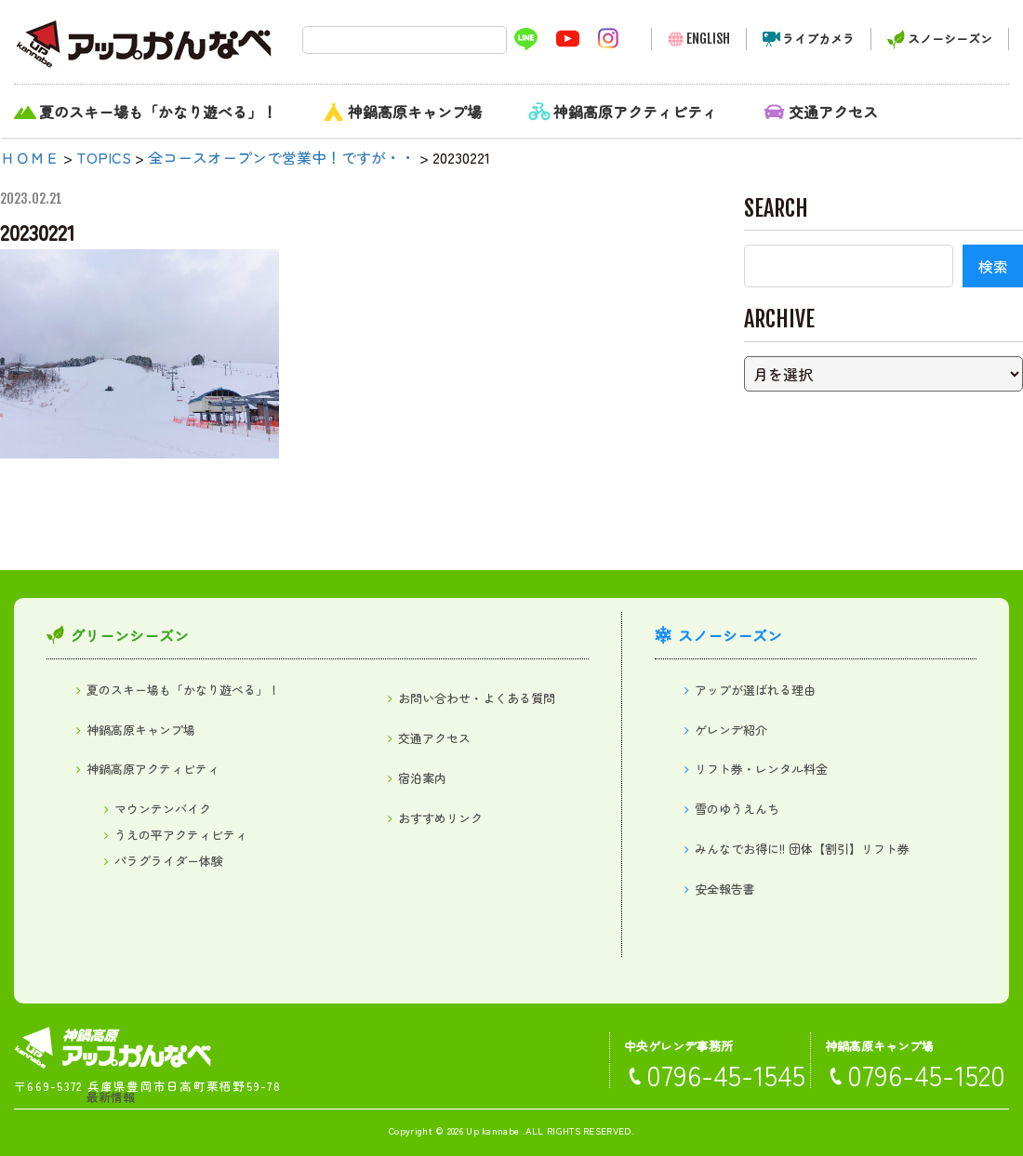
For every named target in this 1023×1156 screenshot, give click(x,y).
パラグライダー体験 (168, 861)
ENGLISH (708, 38)
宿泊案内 (422, 778)
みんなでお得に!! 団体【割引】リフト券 (802, 848)
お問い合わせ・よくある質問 (476, 698)
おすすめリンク (440, 818)
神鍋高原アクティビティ (635, 111)
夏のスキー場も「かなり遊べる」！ (158, 111)
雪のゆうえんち (737, 808)
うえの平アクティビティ (180, 835)
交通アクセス (833, 111)
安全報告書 (725, 888)
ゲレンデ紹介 (731, 729)
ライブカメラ (818, 38)
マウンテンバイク (162, 808)
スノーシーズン (950, 38)
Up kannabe (492, 1130)
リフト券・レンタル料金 (761, 768)
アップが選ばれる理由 (755, 689)
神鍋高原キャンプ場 (415, 111)
